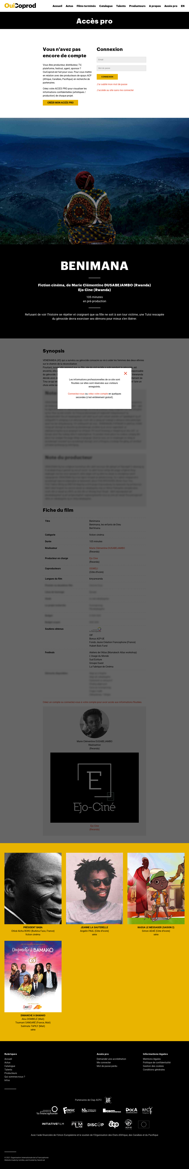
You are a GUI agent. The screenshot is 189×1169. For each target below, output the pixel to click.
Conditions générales (154, 1069)
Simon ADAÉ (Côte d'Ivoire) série (156, 894)
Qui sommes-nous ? (14, 1076)
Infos (7, 1080)
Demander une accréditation (111, 1059)
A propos (155, 6)
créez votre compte (98, 393)
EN (183, 6)
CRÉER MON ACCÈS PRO (60, 102)
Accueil (57, 6)
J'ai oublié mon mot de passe (112, 84)
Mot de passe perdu (107, 1066)
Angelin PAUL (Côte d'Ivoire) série (94, 894)
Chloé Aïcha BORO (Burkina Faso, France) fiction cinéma (33, 894)
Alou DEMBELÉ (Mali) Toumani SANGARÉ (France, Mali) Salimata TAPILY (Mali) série (33, 986)
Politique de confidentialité (157, 1062)
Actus (69, 6)
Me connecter (104, 1062)
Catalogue (106, 6)
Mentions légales (152, 1059)
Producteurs (137, 6)
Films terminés (86, 6)
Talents (121, 6)
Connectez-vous (76, 393)
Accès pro (170, 6)
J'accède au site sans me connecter (115, 90)
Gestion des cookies (153, 1066)
